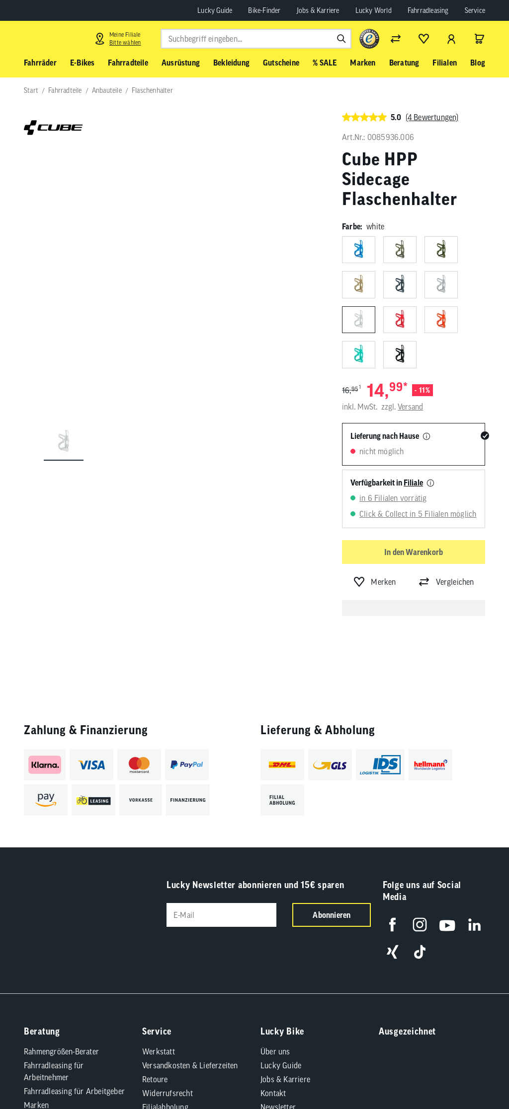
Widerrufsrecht (167, 1093)
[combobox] (256, 39)
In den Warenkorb (413, 552)
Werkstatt (158, 1051)
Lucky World (373, 10)
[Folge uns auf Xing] (392, 952)
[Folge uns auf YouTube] (447, 924)
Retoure (155, 1079)
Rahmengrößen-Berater (61, 1051)
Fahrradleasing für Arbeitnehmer (54, 1071)
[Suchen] (341, 39)
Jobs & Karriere (318, 10)
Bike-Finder (264, 10)
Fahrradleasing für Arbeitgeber (74, 1091)
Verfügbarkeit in (386, 482)
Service (475, 10)
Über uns (275, 1051)
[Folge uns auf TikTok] (419, 952)
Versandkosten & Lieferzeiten (190, 1065)
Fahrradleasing (428, 10)
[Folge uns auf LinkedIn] (474, 924)
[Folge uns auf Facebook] (392, 924)
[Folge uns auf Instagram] (419, 924)
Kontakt (273, 1093)
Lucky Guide (214, 10)
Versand (410, 406)
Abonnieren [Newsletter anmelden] (331, 914)
